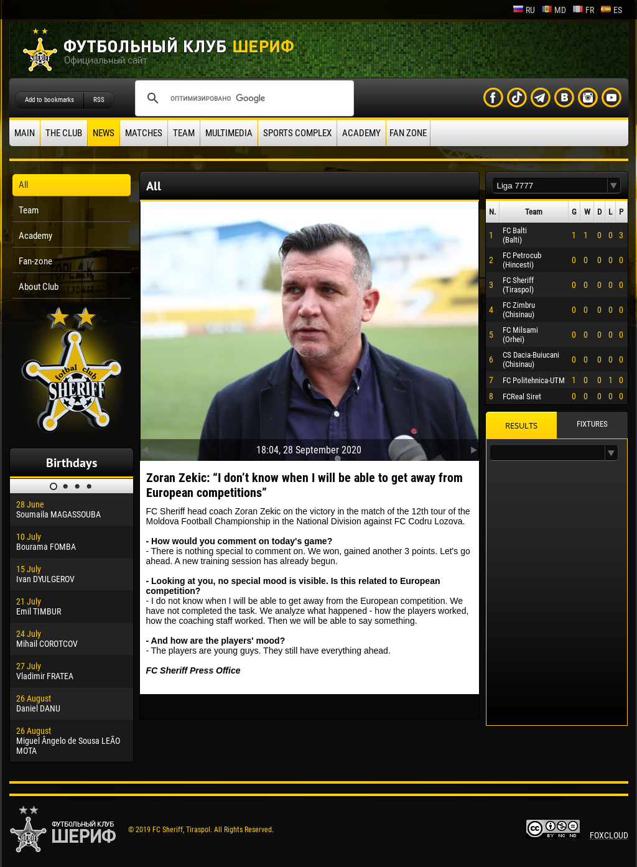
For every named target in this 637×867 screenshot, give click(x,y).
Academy (361, 133)
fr (583, 10)
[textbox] (550, 185)
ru (524, 10)
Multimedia (229, 133)
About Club (38, 286)
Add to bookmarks (49, 100)
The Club (63, 133)
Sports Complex (297, 133)
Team (184, 133)
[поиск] (242, 98)
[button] (614, 185)
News (103, 133)
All (23, 184)
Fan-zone (35, 261)
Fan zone (408, 133)
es (611, 10)
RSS (99, 100)
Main (24, 133)
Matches (143, 133)
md (553, 10)
